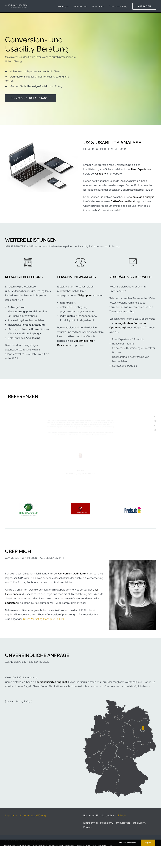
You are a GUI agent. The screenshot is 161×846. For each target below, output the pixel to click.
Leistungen (63, 6)
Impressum (11, 815)
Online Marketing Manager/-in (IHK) (43, 618)
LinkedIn (121, 815)
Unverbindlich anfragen (30, 98)
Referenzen (80, 6)
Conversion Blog (118, 6)
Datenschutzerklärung (33, 815)
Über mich (98, 6)
